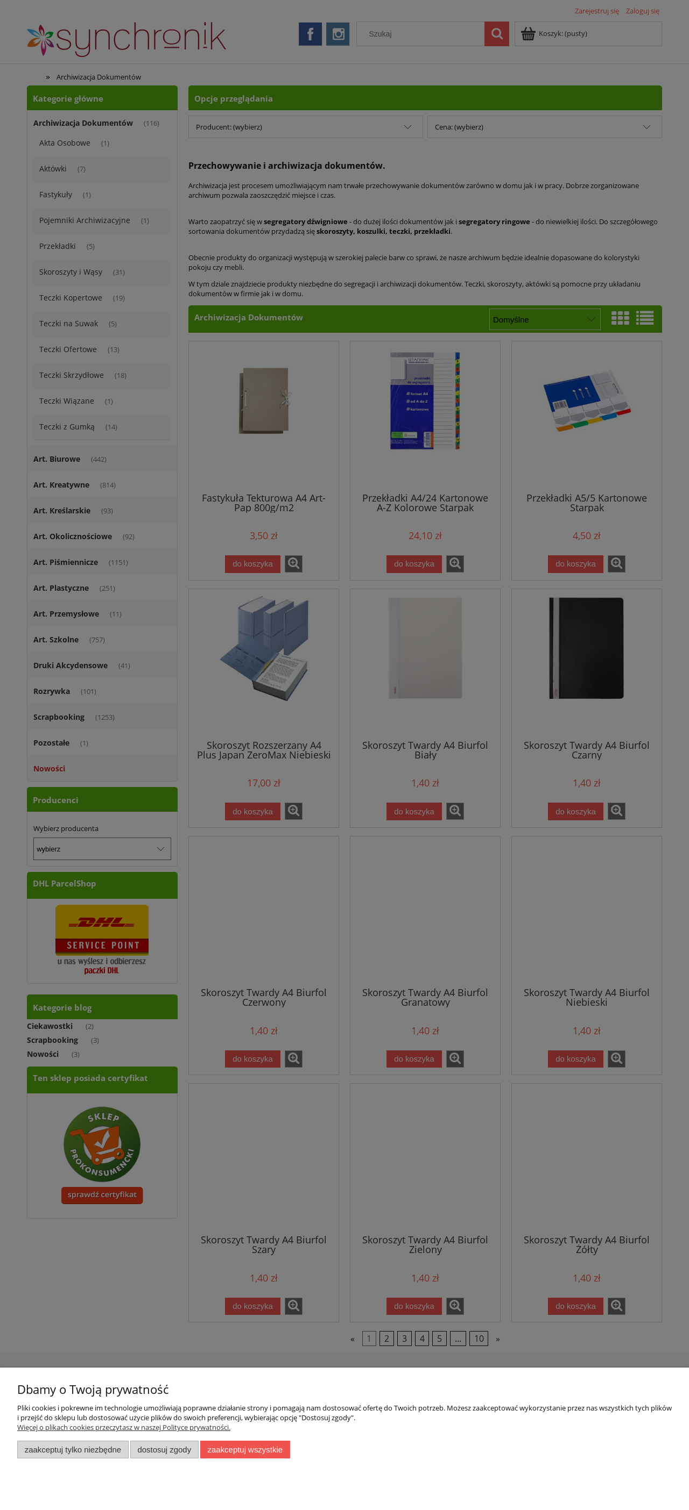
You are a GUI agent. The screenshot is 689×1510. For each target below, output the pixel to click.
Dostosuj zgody (164, 1449)
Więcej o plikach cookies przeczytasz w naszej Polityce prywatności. (123, 1427)
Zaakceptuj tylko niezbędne (73, 1449)
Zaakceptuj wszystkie (245, 1449)
